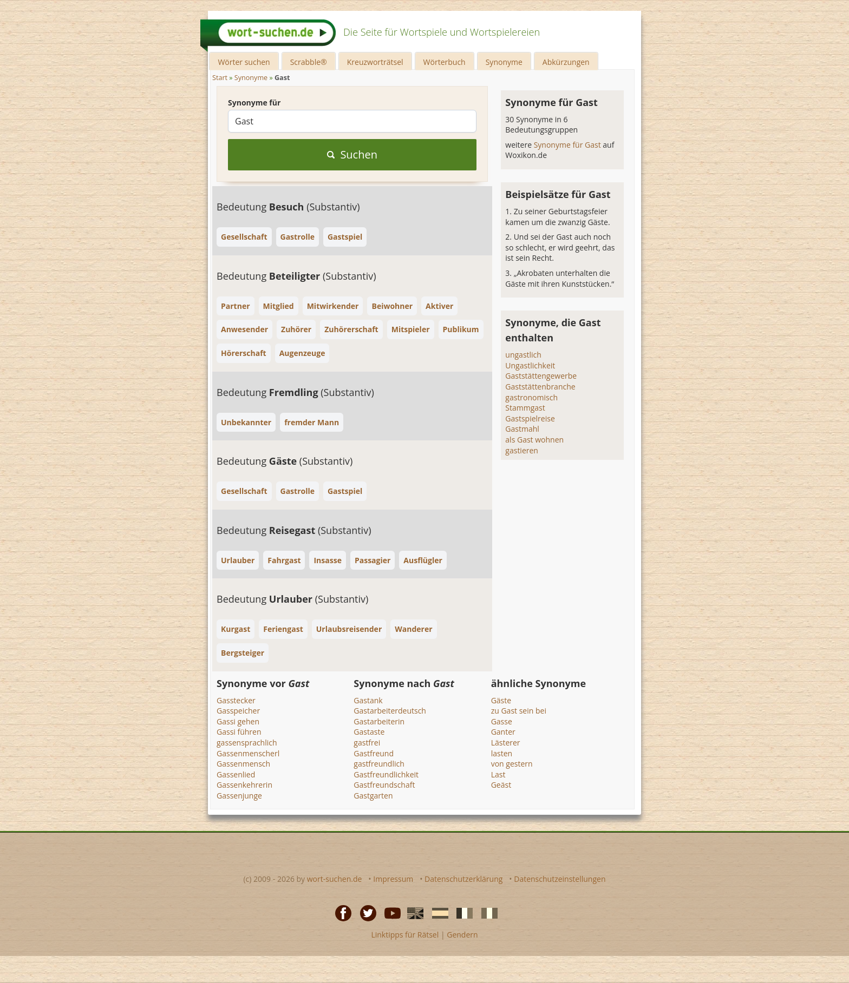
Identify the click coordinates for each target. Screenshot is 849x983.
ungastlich (523, 354)
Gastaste (369, 732)
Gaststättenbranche (540, 386)
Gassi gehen (238, 721)
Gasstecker (236, 700)
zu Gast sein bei (518, 710)
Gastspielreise (529, 418)
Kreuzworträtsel (375, 62)
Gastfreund (374, 753)
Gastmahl (522, 429)
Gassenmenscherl (248, 753)
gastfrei (367, 742)
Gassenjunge (239, 795)
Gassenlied (236, 774)
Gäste (501, 700)
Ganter (503, 732)
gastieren (521, 450)
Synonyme (504, 62)
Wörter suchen (244, 62)
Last (498, 774)
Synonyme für (254, 102)
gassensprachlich (247, 742)
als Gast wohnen (534, 439)
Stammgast (525, 408)
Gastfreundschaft (384, 785)
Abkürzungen (566, 62)
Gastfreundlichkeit (386, 774)
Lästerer (505, 742)
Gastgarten (373, 795)
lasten (501, 753)
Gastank (368, 700)
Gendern (462, 934)
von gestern (512, 763)
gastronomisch (531, 397)
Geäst (501, 785)
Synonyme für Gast (568, 145)
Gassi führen (239, 732)
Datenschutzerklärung (463, 879)
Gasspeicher (238, 710)
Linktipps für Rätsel (405, 934)
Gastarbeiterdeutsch (390, 710)
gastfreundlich (379, 763)
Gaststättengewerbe (541, 376)
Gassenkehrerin (244, 785)
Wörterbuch (444, 62)
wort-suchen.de (334, 879)
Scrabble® (308, 62)
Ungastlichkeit (530, 365)
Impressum (393, 879)
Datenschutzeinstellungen (559, 879)
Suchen (352, 154)
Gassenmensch (243, 763)
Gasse (501, 721)
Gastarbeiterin (379, 721)
